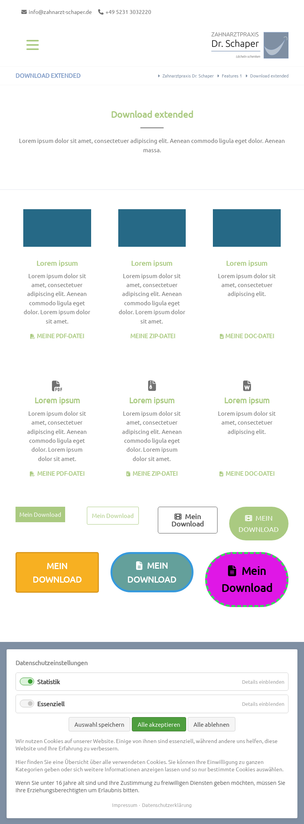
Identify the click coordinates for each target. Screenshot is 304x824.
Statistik (48, 681)
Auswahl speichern (99, 724)
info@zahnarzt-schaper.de (60, 11)
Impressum (124, 805)
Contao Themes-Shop (249, 44)
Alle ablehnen (211, 724)
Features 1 (232, 75)
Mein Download (40, 514)
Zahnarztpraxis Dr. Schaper (188, 75)
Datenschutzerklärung (167, 805)
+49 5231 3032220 (128, 11)
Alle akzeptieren (159, 724)
